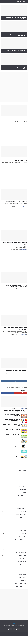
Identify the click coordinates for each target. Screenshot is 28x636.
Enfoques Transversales (14, 505)
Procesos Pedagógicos (14, 561)
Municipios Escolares (14, 543)
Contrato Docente (14, 486)
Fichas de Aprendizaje (14, 517)
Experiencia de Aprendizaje (14, 514)
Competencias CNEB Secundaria (14, 477)
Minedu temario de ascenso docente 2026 (16, 118)
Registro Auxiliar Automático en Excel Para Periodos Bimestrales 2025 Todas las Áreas (11, 451)
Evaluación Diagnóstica (14, 508)
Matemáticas (14, 533)
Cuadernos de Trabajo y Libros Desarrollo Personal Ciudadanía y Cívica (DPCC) (16, 51)
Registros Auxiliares (14, 574)
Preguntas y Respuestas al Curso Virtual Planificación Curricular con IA (16, 285)
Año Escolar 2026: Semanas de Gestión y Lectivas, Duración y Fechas (10, 435)
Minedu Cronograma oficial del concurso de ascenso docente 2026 (15, 159)
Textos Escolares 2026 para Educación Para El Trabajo (15, 243)
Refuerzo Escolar (14, 571)
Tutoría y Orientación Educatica (14, 583)
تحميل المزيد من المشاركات (14, 381)
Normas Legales (14, 546)
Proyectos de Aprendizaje (14, 565)
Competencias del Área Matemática (13, 429)
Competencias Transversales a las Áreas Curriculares (12, 456)
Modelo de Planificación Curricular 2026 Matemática (16, 371)
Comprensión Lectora (14, 480)
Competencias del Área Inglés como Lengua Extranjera (15, 67)
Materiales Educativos (14, 536)
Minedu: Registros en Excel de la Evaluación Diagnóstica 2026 (15, 34)
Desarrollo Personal (14, 496)
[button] (26, 2)
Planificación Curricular (14, 555)
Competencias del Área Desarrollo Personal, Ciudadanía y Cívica (15, 18)
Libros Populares (14, 530)
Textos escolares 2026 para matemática (16, 201)
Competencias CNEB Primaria (14, 474)
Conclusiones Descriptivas (14, 483)
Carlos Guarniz (21, 1)
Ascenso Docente (14, 468)
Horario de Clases (14, 527)
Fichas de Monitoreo (14, 521)
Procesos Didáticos (14, 558)
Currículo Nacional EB (14, 489)
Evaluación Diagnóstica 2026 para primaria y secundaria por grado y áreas (11, 445)
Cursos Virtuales (14, 492)
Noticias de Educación (14, 549)
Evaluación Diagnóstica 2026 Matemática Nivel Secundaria (11, 440)
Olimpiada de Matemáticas (14, 552)
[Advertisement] (14, 87)
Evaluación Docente (14, 511)
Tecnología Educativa (14, 577)
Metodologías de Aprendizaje (14, 539)
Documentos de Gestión (14, 502)
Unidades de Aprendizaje (14, 586)
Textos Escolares (14, 580)
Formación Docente (14, 524)
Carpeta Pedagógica (14, 470)
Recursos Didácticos (14, 568)
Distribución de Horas (14, 499)
